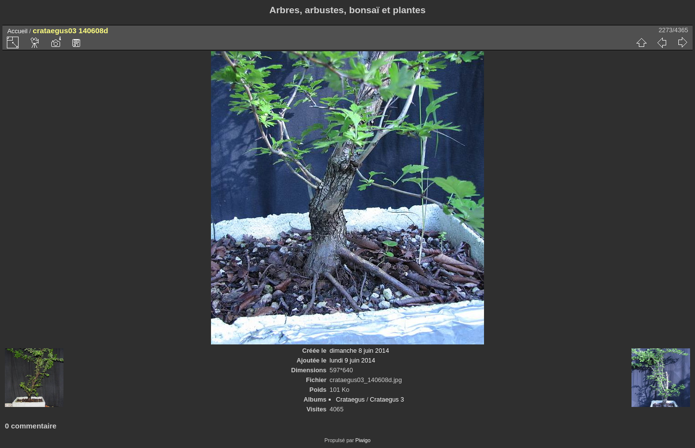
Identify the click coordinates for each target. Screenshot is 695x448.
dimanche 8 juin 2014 (359, 350)
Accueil (17, 31)
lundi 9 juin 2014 (352, 360)
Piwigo (362, 440)
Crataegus (350, 399)
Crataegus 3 (387, 399)
